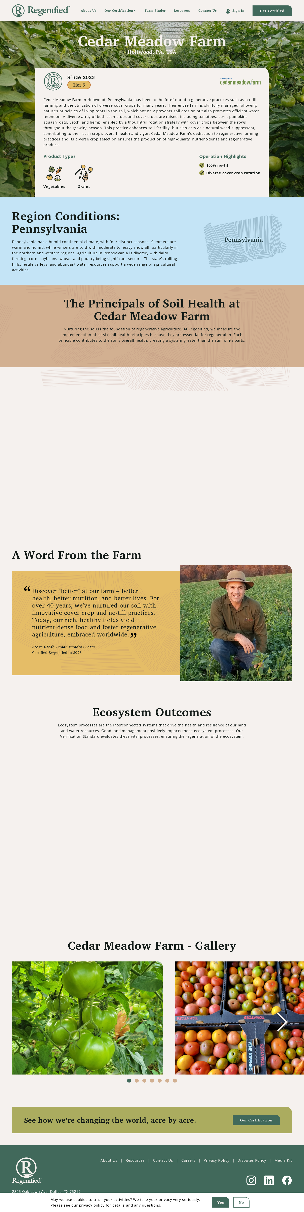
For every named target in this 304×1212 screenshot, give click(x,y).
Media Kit (283, 1160)
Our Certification (119, 10)
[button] (282, 1022)
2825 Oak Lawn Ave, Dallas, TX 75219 (46, 1191)
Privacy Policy (216, 1160)
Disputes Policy (251, 1160)
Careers (188, 1160)
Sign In (238, 10)
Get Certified (276, 11)
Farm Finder (155, 10)
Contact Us (207, 10)
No (241, 1202)
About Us (88, 10)
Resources (182, 10)
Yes (220, 1202)
